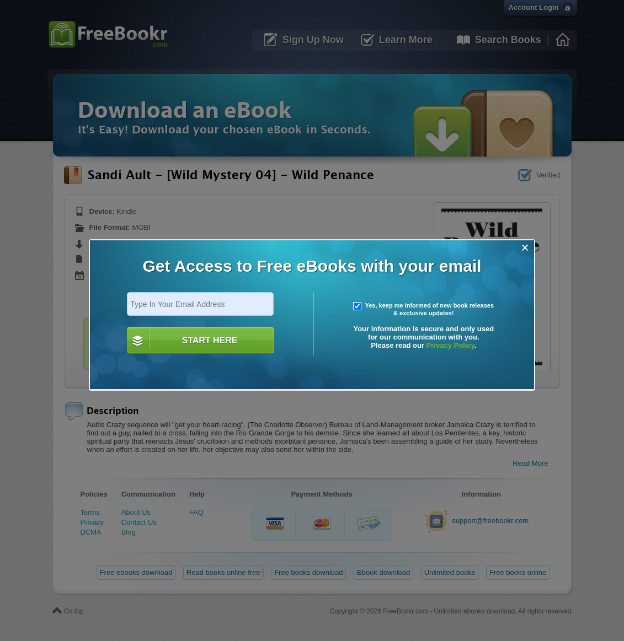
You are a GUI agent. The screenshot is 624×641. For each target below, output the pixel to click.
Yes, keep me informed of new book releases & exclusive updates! (424, 309)
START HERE (209, 340)
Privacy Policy (450, 345)
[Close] (525, 248)
